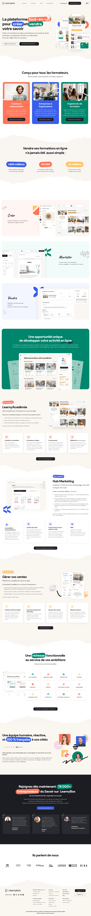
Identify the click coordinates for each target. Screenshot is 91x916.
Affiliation (50, 904)
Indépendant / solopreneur (54, 891)
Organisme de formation (53, 895)
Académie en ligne (36, 891)
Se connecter (63, 3)
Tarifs (41, 3)
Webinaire (35, 895)
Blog (64, 895)
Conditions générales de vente (39, 902)
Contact (80, 894)
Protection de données (37, 904)
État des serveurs (52, 900)
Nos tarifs (65, 889)
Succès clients (50, 3)
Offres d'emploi (52, 902)
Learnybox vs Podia (52, 906)
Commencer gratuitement (29, 44)
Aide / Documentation (67, 900)
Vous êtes (34, 3)
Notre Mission (66, 891)
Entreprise (51, 893)
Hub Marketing (36, 893)
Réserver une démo (10, 44)
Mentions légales (36, 900)
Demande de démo (75, 3)
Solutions (25, 3)
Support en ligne (66, 902)
